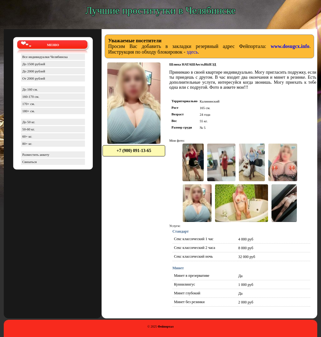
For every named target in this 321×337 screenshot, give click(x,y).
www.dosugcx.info (290, 46)
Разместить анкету (35, 154)
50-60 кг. (28, 129)
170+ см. (28, 104)
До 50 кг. (28, 122)
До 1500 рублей (33, 64)
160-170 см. (30, 96)
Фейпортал (166, 326)
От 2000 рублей (33, 78)
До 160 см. (30, 89)
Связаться (29, 162)
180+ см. (28, 111)
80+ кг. (27, 143)
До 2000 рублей (33, 71)
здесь (192, 52)
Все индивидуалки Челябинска (45, 57)
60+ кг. (27, 136)
